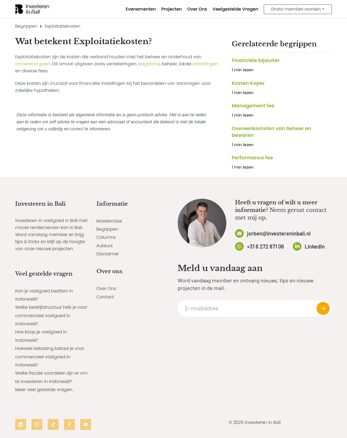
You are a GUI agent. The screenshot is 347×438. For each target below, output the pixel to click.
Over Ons (106, 288)
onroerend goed (32, 64)
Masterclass (109, 221)
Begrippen (26, 26)
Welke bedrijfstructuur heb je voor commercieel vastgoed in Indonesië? (51, 315)
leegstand (149, 64)
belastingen (205, 64)
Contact (105, 297)
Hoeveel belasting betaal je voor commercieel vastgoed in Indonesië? (49, 356)
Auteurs (105, 246)
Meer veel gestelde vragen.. (44, 390)
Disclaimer (108, 254)
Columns (106, 237)
